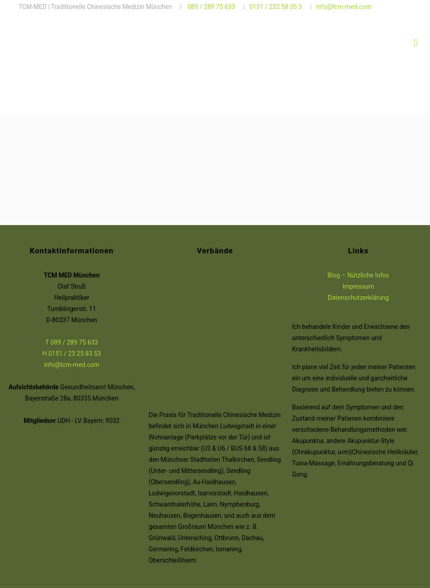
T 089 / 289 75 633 (71, 342)
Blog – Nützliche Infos (358, 275)
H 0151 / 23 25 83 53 (71, 353)
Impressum (358, 286)
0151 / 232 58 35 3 (275, 6)
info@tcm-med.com (344, 6)
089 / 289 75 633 (210, 6)
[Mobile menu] (415, 43)
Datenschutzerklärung (358, 297)
